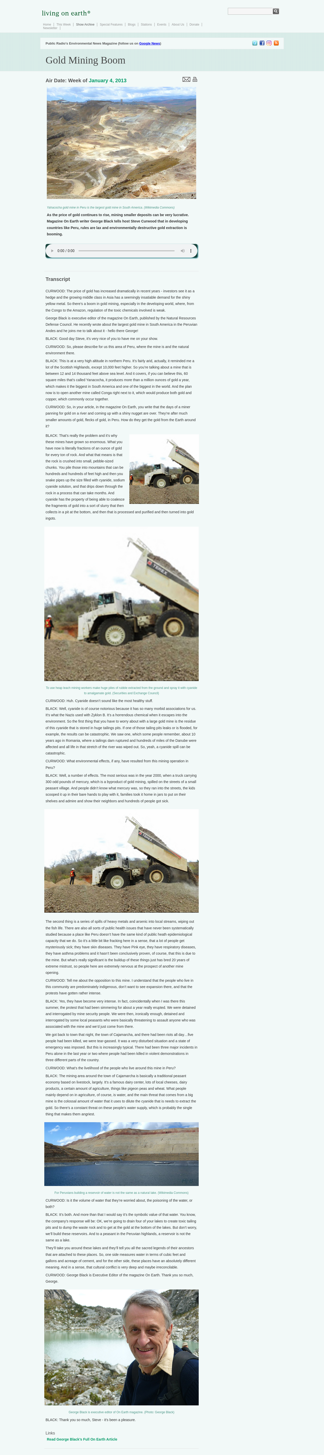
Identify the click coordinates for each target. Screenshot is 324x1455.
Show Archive (85, 24)
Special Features (111, 24)
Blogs (131, 24)
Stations (146, 24)
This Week (63, 24)
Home (47, 24)
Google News (149, 43)
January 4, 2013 (108, 80)
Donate (194, 24)
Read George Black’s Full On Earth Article (82, 1439)
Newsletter (50, 28)
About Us (178, 24)
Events (162, 24)
